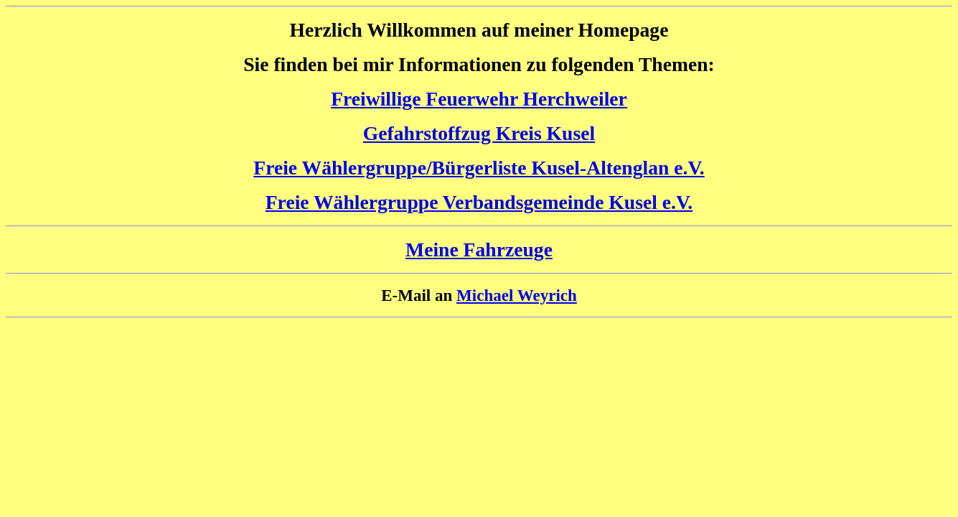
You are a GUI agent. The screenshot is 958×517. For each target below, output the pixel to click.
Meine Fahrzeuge (479, 249)
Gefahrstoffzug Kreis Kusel (479, 133)
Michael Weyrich (516, 295)
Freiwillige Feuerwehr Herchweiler (479, 99)
